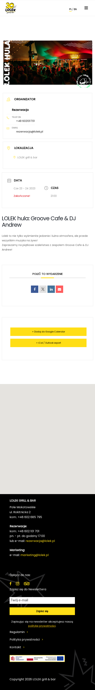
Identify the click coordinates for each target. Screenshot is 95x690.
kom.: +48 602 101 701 (24, 531)
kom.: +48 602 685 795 (26, 517)
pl (70, 9)
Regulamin (17, 632)
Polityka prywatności (25, 640)
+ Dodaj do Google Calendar (48, 331)
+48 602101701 (25, 121)
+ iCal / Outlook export (48, 342)
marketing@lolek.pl (34, 555)
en (75, 9)
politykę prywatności (42, 626)
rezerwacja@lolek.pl (29, 131)
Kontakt (15, 647)
